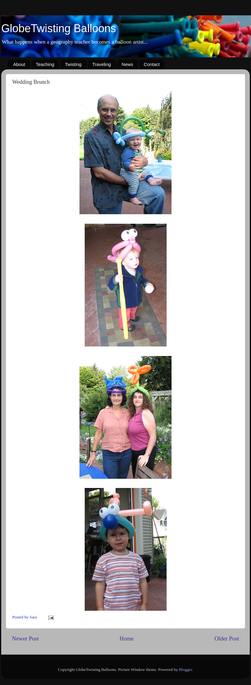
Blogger (185, 669)
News (127, 64)
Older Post (226, 638)
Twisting (73, 64)
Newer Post (25, 638)
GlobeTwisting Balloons (58, 28)
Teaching (45, 64)
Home (127, 638)
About (19, 64)
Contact (152, 64)
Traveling (101, 64)
